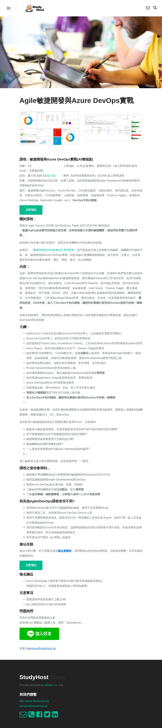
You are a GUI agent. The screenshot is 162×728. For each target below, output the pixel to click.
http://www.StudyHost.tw (34, 701)
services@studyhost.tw (34, 706)
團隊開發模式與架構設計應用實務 (53, 250)
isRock (48, 685)
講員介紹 (49, 175)
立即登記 (30, 209)
